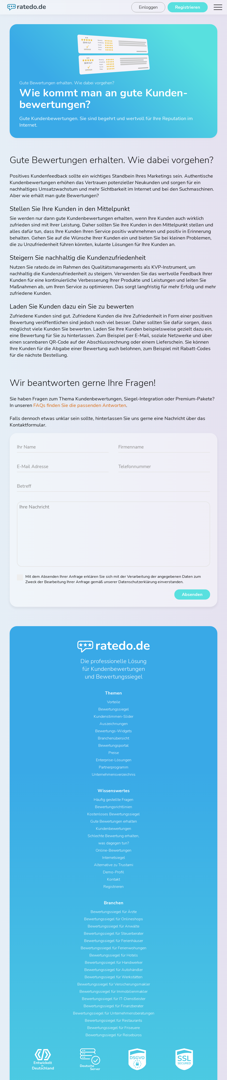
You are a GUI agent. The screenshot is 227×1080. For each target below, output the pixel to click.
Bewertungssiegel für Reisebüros (113, 1035)
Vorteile (113, 702)
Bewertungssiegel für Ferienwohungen (113, 948)
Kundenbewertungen (113, 829)
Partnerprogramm (113, 767)
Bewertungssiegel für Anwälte (113, 926)
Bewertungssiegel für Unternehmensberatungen (113, 1013)
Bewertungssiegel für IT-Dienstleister (113, 999)
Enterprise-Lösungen (113, 760)
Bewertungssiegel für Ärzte (114, 912)
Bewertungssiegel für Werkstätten (113, 977)
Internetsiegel (113, 858)
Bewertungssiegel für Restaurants (113, 1020)
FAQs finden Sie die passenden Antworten (79, 405)
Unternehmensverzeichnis (113, 774)
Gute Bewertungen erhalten (113, 821)
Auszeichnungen (113, 724)
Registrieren (113, 887)
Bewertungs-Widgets (113, 731)
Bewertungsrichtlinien (113, 807)
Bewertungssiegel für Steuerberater (113, 933)
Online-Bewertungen (113, 850)
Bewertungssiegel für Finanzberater (113, 1006)
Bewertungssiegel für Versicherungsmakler (113, 984)
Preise (113, 753)
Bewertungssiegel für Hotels (113, 955)
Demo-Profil (113, 872)
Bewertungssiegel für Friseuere (113, 1028)
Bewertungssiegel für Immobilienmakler (113, 991)
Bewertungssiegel (113, 709)
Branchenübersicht (113, 738)
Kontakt (113, 879)
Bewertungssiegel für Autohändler (113, 970)
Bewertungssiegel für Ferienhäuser (113, 941)
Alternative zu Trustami (113, 865)
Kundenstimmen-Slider (113, 716)
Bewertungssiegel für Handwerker (113, 962)
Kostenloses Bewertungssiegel (113, 814)
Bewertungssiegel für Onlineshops (113, 919)
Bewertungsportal (113, 745)
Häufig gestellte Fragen (113, 800)
